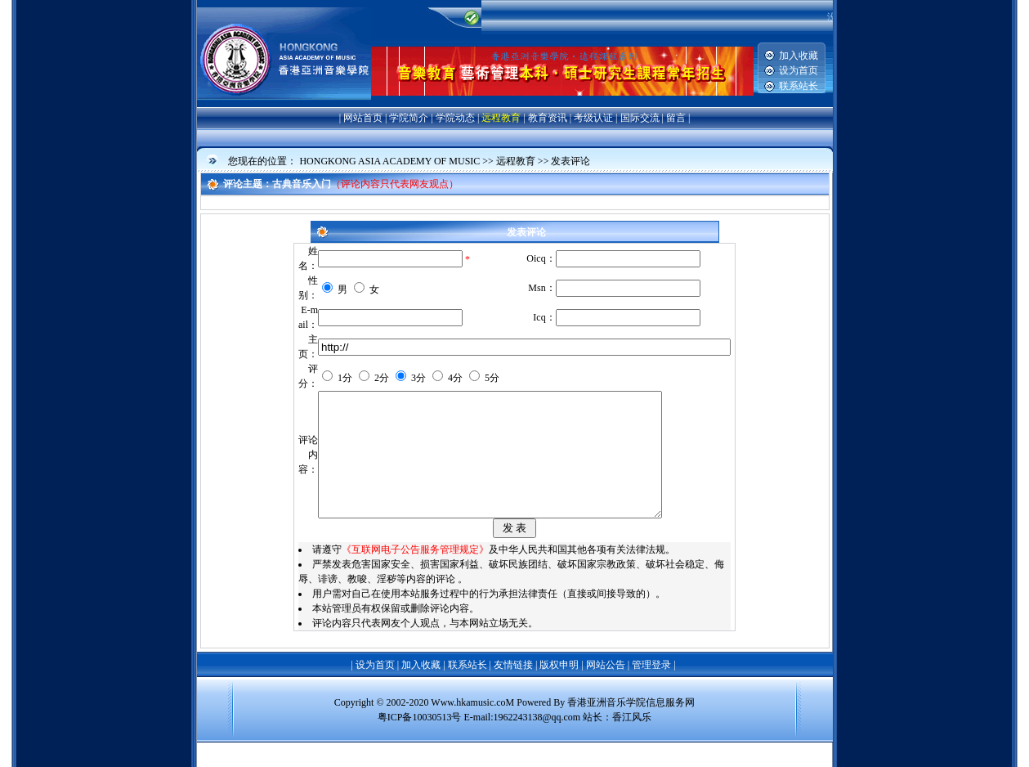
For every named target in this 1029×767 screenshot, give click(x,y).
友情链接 (513, 689)
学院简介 (408, 117)
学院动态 (455, 117)
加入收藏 (798, 55)
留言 (676, 117)
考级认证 (593, 117)
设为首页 (798, 70)
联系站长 (798, 86)
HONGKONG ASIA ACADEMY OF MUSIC (389, 161)
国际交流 (640, 117)
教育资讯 (547, 117)
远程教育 (501, 117)
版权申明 (559, 689)
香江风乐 (631, 741)
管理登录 (651, 689)
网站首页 (363, 117)
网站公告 (605, 689)
